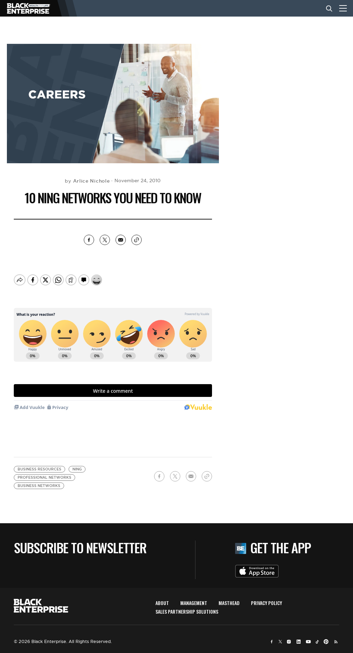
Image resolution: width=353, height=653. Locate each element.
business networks (39, 486)
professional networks (44, 477)
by (87, 181)
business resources (39, 469)
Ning (77, 469)
